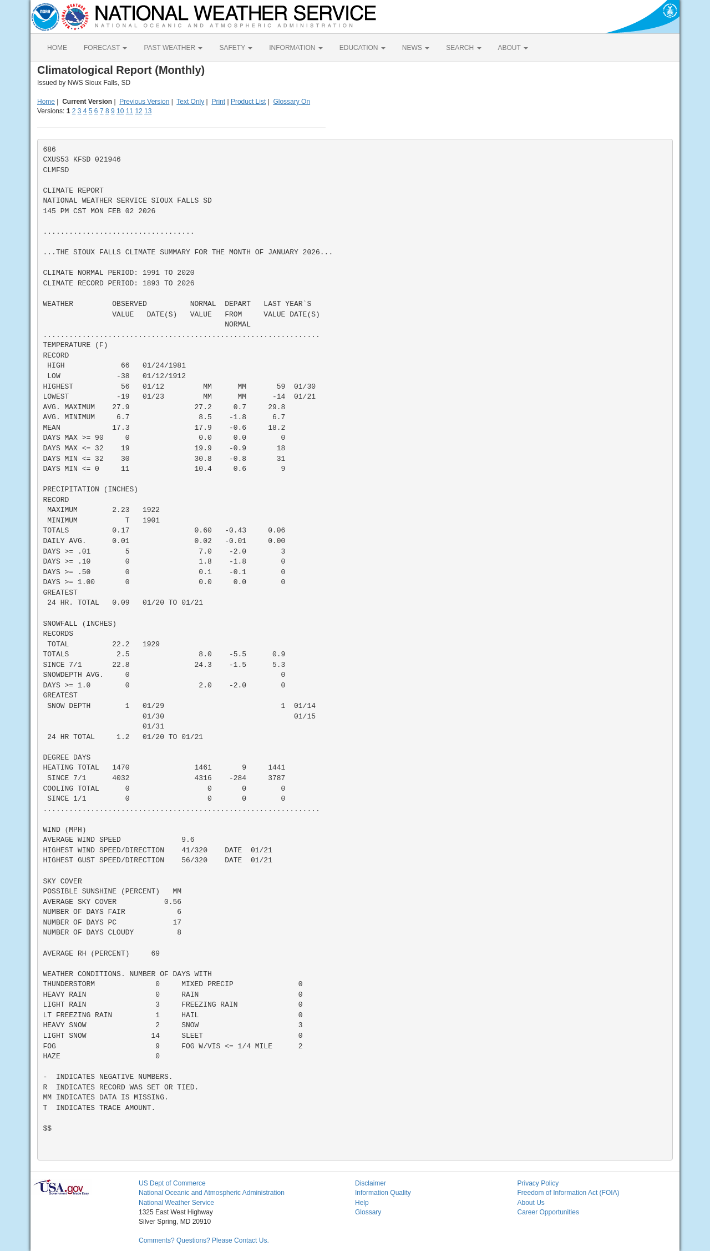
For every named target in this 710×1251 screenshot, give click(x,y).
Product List (248, 101)
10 (120, 111)
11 (129, 111)
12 (138, 111)
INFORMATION (295, 48)
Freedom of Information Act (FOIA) (569, 1193)
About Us (531, 1203)
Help (362, 1203)
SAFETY (235, 48)
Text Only (190, 101)
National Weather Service (176, 1203)
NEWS (415, 48)
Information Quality (383, 1193)
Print (218, 101)
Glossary (368, 1212)
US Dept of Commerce (172, 1183)
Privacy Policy (538, 1183)
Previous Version (144, 101)
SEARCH (463, 48)
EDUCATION (362, 48)
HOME (57, 48)
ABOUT (513, 48)
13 (147, 111)
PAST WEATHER (173, 48)
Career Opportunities (548, 1212)
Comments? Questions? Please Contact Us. (204, 1240)
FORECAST (105, 48)
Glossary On (291, 101)
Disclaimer (370, 1183)
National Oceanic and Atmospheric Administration (212, 1193)
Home (46, 101)
